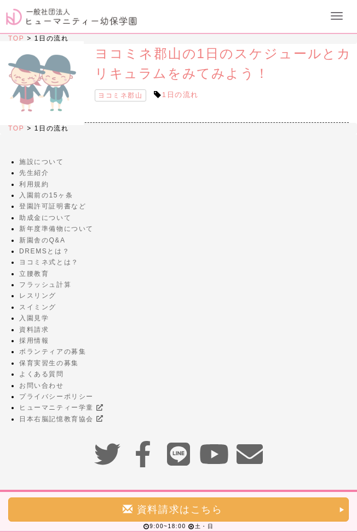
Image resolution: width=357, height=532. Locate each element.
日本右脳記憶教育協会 (61, 419)
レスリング (37, 295)
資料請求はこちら (234, 509)
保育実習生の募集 (49, 363)
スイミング (37, 307)
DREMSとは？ (44, 251)
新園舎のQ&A (42, 240)
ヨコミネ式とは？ (49, 262)
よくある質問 (41, 374)
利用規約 (34, 184)
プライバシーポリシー (56, 396)
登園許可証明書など (52, 206)
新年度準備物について (56, 229)
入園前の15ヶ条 (46, 195)
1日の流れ (180, 94)
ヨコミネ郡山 (120, 95)
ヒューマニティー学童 (61, 407)
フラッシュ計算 (45, 284)
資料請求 (34, 329)
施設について (41, 162)
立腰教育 (34, 274)
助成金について (45, 218)
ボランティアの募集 (52, 351)
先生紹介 (34, 173)
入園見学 (34, 318)
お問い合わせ (41, 385)
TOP (16, 38)
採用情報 (34, 340)
